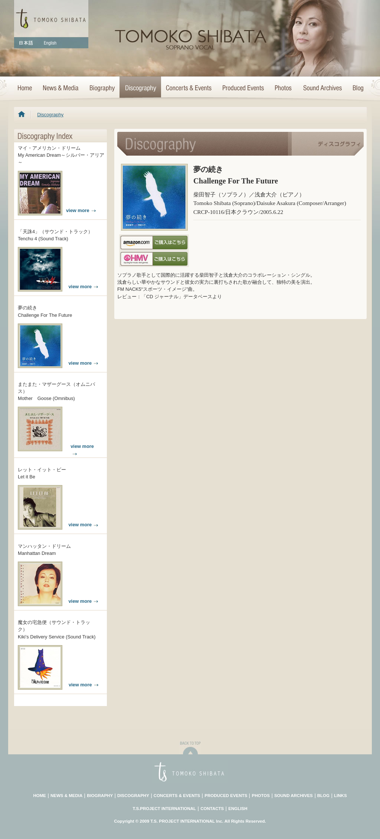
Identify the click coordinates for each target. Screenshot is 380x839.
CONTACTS (212, 808)
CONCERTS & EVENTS (177, 795)
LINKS (340, 795)
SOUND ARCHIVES (293, 795)
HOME (25, 88)
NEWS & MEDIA (66, 795)
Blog (357, 88)
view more (81, 210)
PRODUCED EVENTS (225, 795)
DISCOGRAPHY (133, 795)
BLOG (323, 795)
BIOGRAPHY (100, 795)
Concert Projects (243, 88)
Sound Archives (322, 88)
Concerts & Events (189, 88)
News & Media (60, 88)
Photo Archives (283, 88)
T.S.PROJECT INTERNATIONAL (164, 808)
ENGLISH (237, 808)
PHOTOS (260, 795)
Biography (101, 88)
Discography (140, 88)
